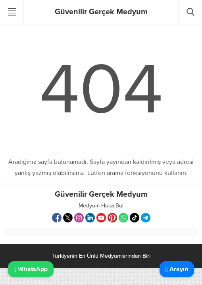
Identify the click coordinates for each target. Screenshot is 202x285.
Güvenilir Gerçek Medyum (101, 12)
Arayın (176, 269)
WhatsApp (31, 269)
